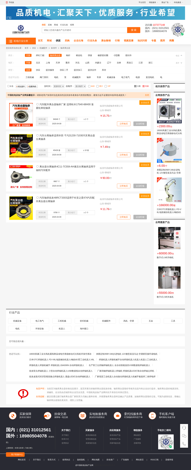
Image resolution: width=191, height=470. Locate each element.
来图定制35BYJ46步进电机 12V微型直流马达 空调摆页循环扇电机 (169, 173)
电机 (56, 77)
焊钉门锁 (40, 55)
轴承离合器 (65, 48)
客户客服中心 (17, 454)
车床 (99, 77)
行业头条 (64, 25)
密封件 (128, 55)
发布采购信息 (91, 435)
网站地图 (96, 460)
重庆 (68, 62)
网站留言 (137, 435)
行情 (117, 40)
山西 (87, 62)
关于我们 (65, 435)
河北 (77, 62)
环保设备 (40, 328)
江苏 (141, 62)
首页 (40, 40)
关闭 (147, 95)
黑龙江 (130, 62)
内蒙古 (98, 62)
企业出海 (78, 40)
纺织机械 (84, 321)
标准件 (54, 48)
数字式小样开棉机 (165, 257)
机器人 (62, 328)
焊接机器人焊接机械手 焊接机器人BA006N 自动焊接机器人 (56, 365)
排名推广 (110, 460)
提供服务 (50, 70)
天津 (58, 62)
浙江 (150, 62)
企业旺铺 (140, 123)
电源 (138, 77)
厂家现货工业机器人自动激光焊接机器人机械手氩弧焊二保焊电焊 (125, 376)
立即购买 (124, 123)
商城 (56, 25)
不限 (28, 55)
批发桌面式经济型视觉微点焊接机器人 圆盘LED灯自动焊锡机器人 (59, 376)
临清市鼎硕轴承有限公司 (111, 106)
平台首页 (142, 2)
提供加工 (78, 70)
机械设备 (111, 77)
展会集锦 (106, 40)
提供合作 (92, 70)
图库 (162, 40)
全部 (28, 70)
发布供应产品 (115, 435)
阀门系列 (44, 77)
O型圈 (117, 55)
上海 (48, 62)
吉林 (119, 62)
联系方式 (65, 439)
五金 (151, 321)
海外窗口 (84, 328)
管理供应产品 (115, 439)
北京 (38, 62)
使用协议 (65, 443)
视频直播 (128, 40)
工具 (173, 321)
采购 (50, 25)
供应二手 (64, 70)
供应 (44, 25)
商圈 (171, 40)
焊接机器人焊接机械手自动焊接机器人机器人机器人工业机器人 (128, 359)
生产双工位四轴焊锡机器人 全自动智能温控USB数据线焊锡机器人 (119, 365)
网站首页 (22, 460)
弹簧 (90, 55)
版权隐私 (81, 460)
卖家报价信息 (91, 443)
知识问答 (142, 40)
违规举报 (137, 443)
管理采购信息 (91, 439)
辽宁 (109, 62)
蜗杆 (68, 55)
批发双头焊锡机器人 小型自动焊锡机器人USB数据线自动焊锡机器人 (61, 371)
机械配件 (43, 48)
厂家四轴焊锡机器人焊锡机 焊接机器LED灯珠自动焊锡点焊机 (125, 371)
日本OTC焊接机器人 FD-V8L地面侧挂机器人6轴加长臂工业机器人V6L (169, 212)
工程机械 (30, 77)
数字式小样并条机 (165, 297)
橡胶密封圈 (103, 55)
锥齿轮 (79, 55)
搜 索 (133, 30)
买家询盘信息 (115, 443)
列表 (147, 86)
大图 (139, 86)
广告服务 (137, 439)
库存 (104, 70)
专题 (153, 40)
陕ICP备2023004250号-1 (105, 465)
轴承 (89, 77)
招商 (72, 25)
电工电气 (125, 77)
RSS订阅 (154, 460)
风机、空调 (128, 321)
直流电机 (150, 77)
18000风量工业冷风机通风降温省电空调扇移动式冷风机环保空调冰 (169, 133)
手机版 (11, 2)
